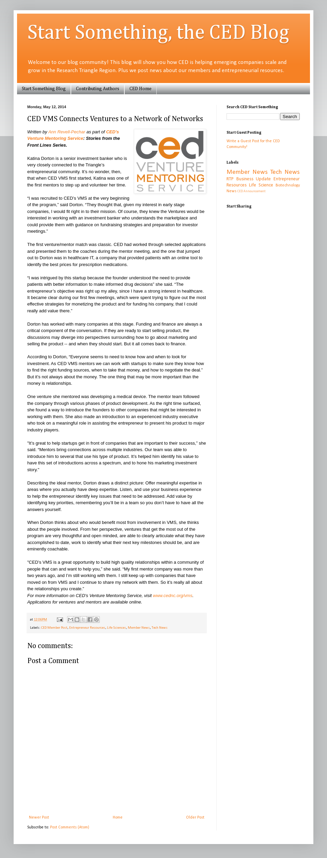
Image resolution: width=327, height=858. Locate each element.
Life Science (261, 185)
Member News (139, 628)
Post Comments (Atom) (69, 827)
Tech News (160, 628)
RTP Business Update (249, 179)
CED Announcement (251, 191)
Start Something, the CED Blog (158, 33)
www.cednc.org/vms (172, 595)
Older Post (195, 817)
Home (118, 817)
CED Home (140, 88)
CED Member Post (54, 628)
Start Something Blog (44, 88)
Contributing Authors (97, 88)
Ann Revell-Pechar (66, 131)
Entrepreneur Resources (87, 628)
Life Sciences (116, 628)
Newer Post (39, 817)
